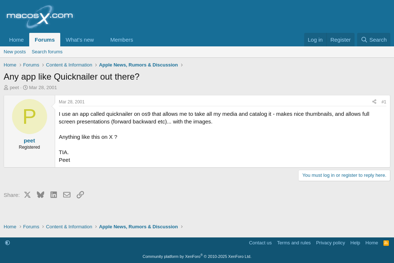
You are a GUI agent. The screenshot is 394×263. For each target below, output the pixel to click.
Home (16, 40)
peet (14, 87)
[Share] (374, 102)
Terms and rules (294, 242)
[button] (100, 39)
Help (355, 242)
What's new (80, 40)
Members (121, 40)
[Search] (373, 39)
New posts (15, 51)
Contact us (260, 242)
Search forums (47, 51)
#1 (384, 101)
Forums (45, 40)
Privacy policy (330, 242)
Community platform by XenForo (197, 256)
